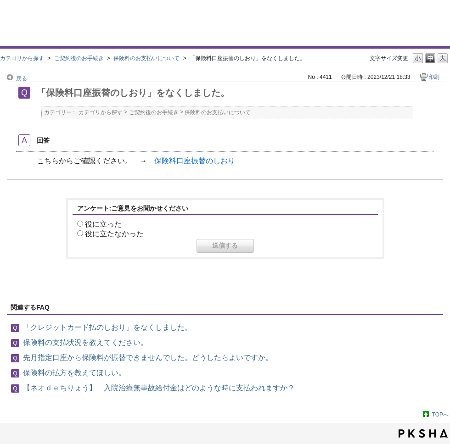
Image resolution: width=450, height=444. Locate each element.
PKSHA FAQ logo (423, 433)
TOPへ (440, 414)
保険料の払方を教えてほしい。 (74, 373)
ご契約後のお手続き (79, 58)
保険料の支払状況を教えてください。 (85, 342)
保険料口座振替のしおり (194, 161)
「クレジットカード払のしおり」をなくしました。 (107, 327)
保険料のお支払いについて (146, 58)
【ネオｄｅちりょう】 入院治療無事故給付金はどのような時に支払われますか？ (159, 388)
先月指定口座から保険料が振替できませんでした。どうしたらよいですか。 (148, 357)
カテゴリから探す (22, 58)
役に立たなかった (114, 234)
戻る (21, 78)
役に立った (103, 224)
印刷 (433, 77)
